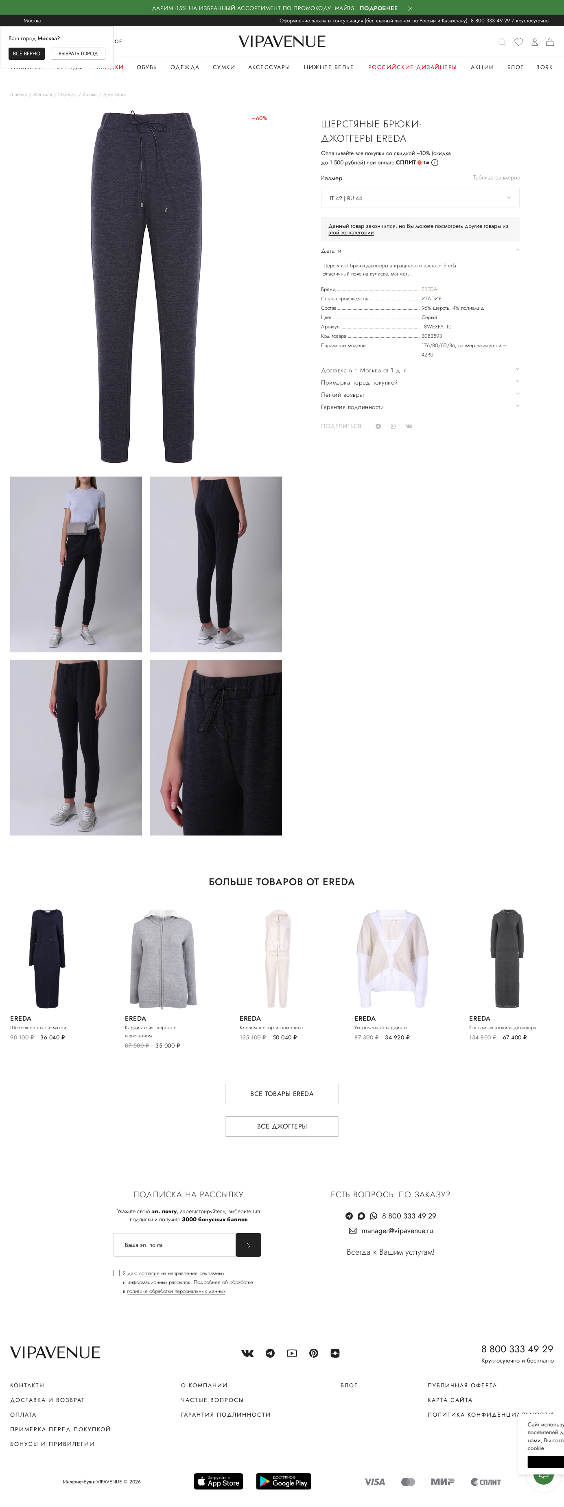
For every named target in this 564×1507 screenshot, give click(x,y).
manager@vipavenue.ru (397, 1231)
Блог (515, 67)
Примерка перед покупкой (60, 1429)
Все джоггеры (282, 1126)
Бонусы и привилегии (52, 1444)
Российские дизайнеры (412, 67)
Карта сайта (450, 1400)
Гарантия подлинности (226, 1415)
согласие (149, 1273)
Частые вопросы (212, 1400)
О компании (204, 1385)
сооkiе (404, 1448)
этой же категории (351, 232)
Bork (544, 67)
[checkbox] (183, 1282)
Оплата (23, 1415)
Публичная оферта (462, 1385)
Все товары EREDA (282, 1093)
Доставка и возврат (47, 1400)
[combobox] (420, 198)
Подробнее (379, 8)
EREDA (429, 289)
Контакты (27, 1385)
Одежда (185, 67)
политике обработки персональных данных (176, 1291)
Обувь (147, 67)
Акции (482, 67)
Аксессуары (269, 67)
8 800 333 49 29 (490, 20)
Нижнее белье (329, 67)
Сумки (224, 67)
